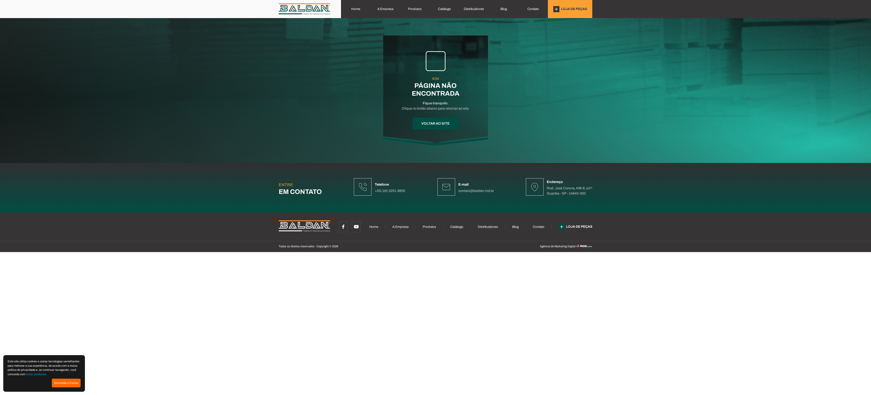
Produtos (415, 9)
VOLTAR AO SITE (435, 123)
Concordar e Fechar (66, 383)
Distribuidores (474, 9)
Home (355, 9)
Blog (503, 9)
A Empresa (385, 9)
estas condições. (36, 374)
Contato (533, 9)
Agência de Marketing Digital (558, 246)
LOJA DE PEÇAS (570, 9)
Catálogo (444, 9)
